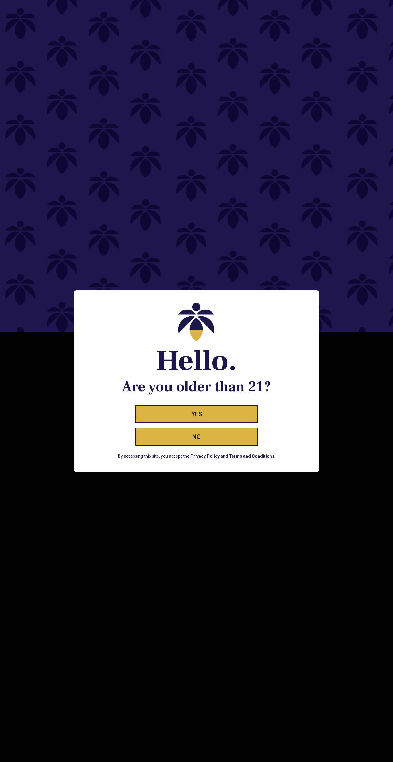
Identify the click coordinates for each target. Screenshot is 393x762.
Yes (196, 414)
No (196, 436)
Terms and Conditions (251, 456)
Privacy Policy (205, 456)
